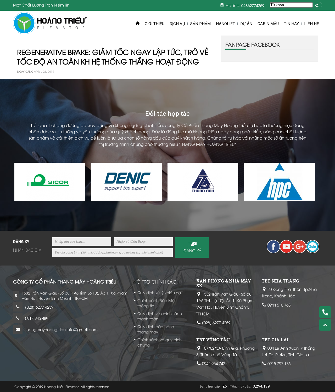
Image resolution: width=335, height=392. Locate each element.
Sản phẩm (200, 23)
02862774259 (252, 5)
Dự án (246, 23)
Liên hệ (311, 23)
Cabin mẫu (268, 23)
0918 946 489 (36, 318)
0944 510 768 (279, 304)
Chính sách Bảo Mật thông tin (156, 303)
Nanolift (225, 23)
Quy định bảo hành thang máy (155, 329)
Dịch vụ (177, 23)
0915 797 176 (279, 363)
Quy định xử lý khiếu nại (159, 292)
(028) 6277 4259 (39, 306)
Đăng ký (192, 250)
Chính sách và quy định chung (159, 342)
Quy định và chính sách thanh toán (159, 316)
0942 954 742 (213, 363)
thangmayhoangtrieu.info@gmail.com (61, 329)
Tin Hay (291, 23)
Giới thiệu (154, 23)
